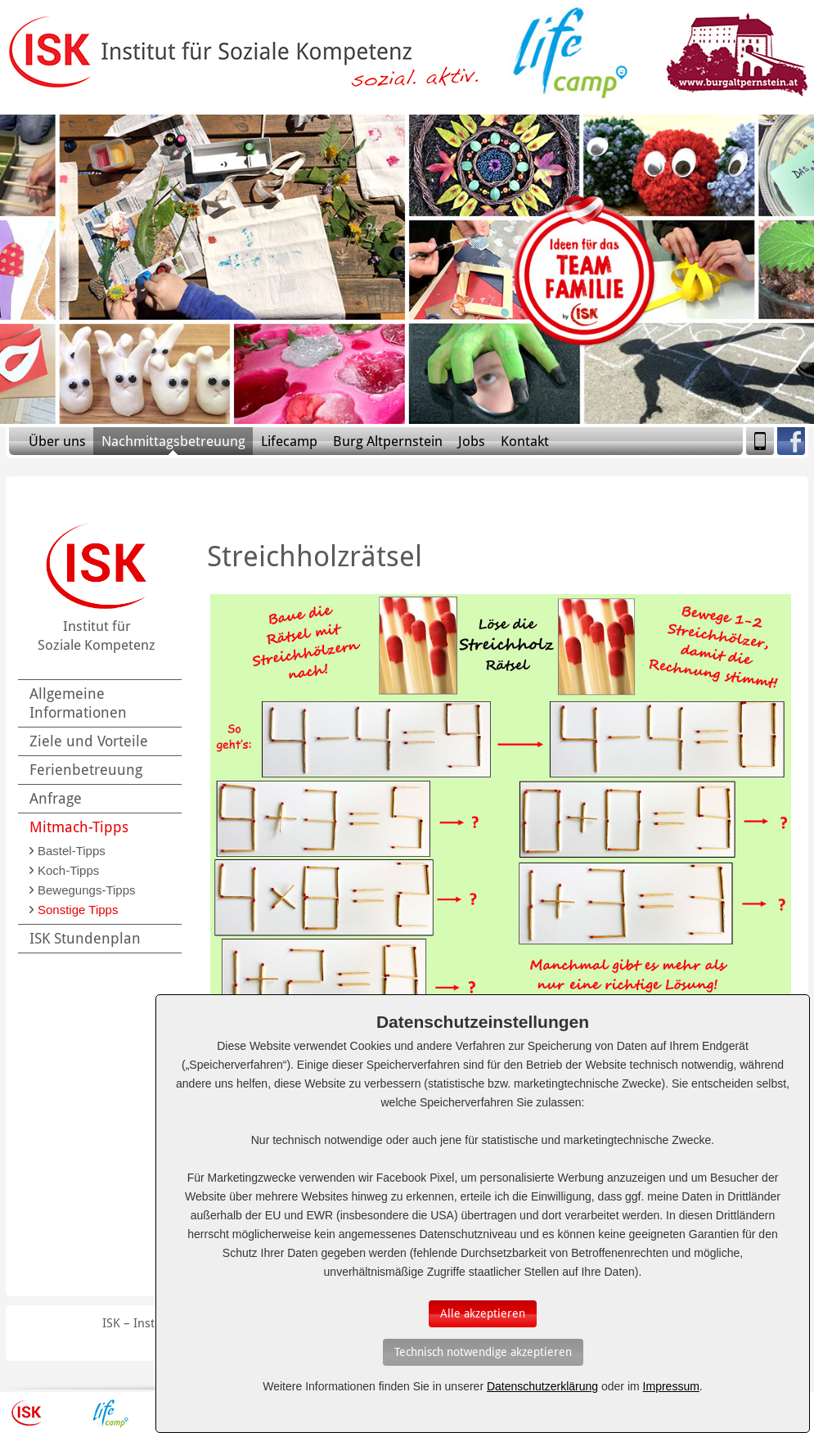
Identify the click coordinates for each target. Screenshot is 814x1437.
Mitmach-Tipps (78, 827)
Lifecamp (289, 441)
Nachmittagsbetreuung (173, 441)
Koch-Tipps (68, 870)
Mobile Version (760, 441)
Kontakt (525, 441)
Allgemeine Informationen (78, 703)
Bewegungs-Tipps (87, 890)
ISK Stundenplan (85, 938)
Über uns (57, 441)
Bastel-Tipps (72, 851)
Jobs (471, 441)
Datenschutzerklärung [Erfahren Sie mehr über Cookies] (542, 1386)
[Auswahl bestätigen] (483, 1313)
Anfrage (55, 798)
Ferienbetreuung (85, 769)
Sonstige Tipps (78, 910)
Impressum (671, 1386)
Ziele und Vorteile (88, 741)
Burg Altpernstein (388, 441)
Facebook (791, 441)
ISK (27, 1413)
